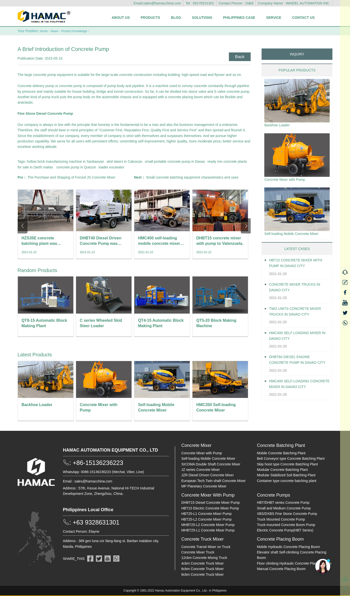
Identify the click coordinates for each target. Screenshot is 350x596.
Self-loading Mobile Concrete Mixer (295, 235)
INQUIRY (297, 54)
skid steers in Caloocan (124, 161)
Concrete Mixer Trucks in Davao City (298, 289)
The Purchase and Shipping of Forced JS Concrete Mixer (71, 177)
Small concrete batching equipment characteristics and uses (192, 177)
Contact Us (303, 18)
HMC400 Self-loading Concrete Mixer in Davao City (296, 386)
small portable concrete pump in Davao (175, 161)
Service (273, 18)
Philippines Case (239, 18)
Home (44, 31)
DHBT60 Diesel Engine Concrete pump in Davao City (296, 362)
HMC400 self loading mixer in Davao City (298, 338)
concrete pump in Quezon (76, 167)
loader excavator (111, 167)
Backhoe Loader (278, 125)
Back (238, 55)
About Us (121, 18)
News (56, 31)
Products (150, 18)
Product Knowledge (79, 31)
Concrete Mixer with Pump (287, 180)
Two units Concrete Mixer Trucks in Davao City (298, 314)
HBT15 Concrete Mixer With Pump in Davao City (299, 265)
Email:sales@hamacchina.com (157, 3)
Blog (176, 18)
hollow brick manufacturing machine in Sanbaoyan (65, 161)
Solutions (202, 18)
